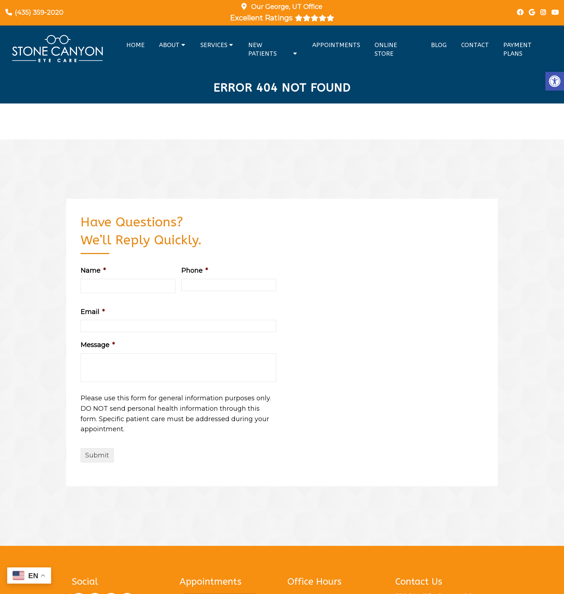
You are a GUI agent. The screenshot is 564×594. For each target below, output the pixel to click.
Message (98, 345)
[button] (554, 81)
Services (213, 45)
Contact (475, 45)
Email (93, 312)
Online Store (385, 49)
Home (135, 45)
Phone (194, 271)
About (169, 45)
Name (93, 271)
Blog (439, 45)
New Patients (262, 49)
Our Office (285, 7)
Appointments (336, 45)
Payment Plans (517, 49)
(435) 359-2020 (39, 13)
